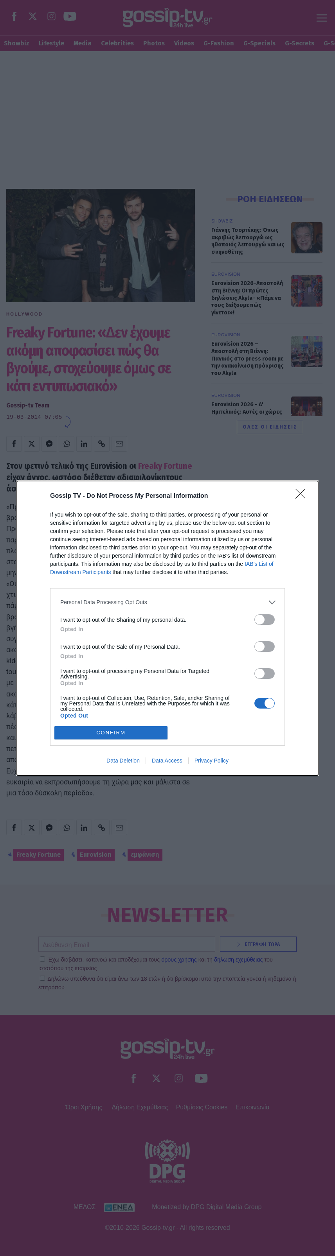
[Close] (302, 496)
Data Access (167, 760)
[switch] (264, 619)
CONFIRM (111, 733)
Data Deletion (123, 760)
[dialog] (167, 628)
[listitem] (167, 602)
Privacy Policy (212, 760)
